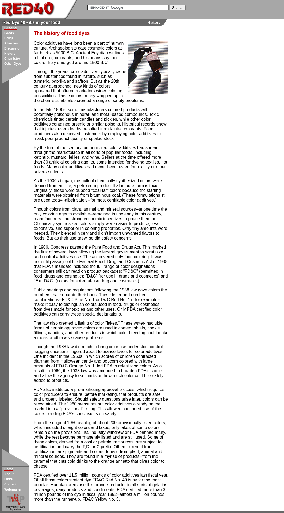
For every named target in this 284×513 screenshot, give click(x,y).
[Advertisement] (190, 119)
